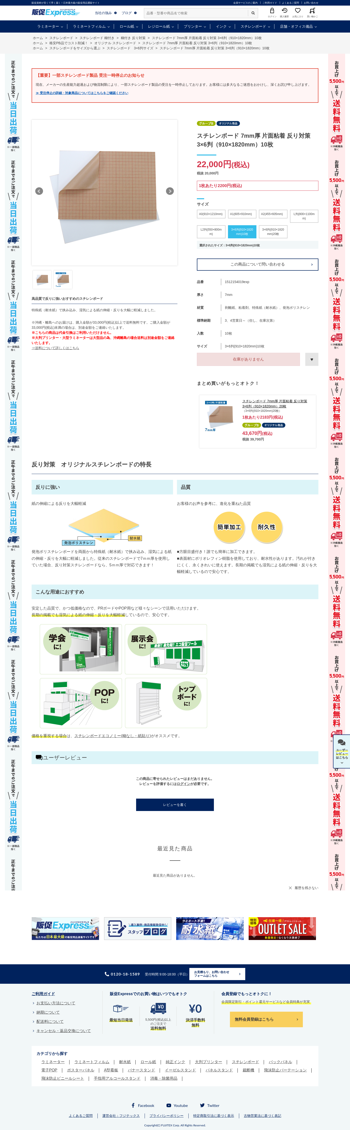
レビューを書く (175, 805)
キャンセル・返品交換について (63, 1031)
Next (170, 191)
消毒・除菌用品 (163, 1078)
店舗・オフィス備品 (296, 26)
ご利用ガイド (269, 2)
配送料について (50, 1021)
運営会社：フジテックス (121, 1116)
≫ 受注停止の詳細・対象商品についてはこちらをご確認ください (82, 93)
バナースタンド (141, 1070)
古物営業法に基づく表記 (262, 1116)
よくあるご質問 (290, 2)
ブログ (127, 13)
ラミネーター (48, 26)
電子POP (49, 1070)
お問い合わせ (311, 2)
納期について (48, 1012)
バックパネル (280, 1062)
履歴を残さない (306, 888)
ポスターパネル (80, 1070)
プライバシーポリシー (166, 1116)
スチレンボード (253, 26)
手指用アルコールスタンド (117, 1078)
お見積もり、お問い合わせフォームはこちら (211, 974)
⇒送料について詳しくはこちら (55, 348)
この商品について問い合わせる (257, 264)
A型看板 (111, 1070)
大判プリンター (208, 1062)
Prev (39, 191)
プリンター (193, 26)
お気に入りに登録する (311, 359)
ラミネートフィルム (89, 26)
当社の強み (103, 13)
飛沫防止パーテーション (285, 1070)
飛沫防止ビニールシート (62, 1078)
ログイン (183, 784)
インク (221, 26)
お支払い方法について (55, 1003)
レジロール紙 (159, 26)
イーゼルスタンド (180, 1070)
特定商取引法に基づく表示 (213, 1116)
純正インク (175, 1062)
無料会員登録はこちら (254, 1019)
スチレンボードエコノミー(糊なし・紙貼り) (112, 736)
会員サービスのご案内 (245, 2)
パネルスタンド (219, 1070)
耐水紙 (125, 1062)
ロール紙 (127, 26)
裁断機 (248, 1070)
